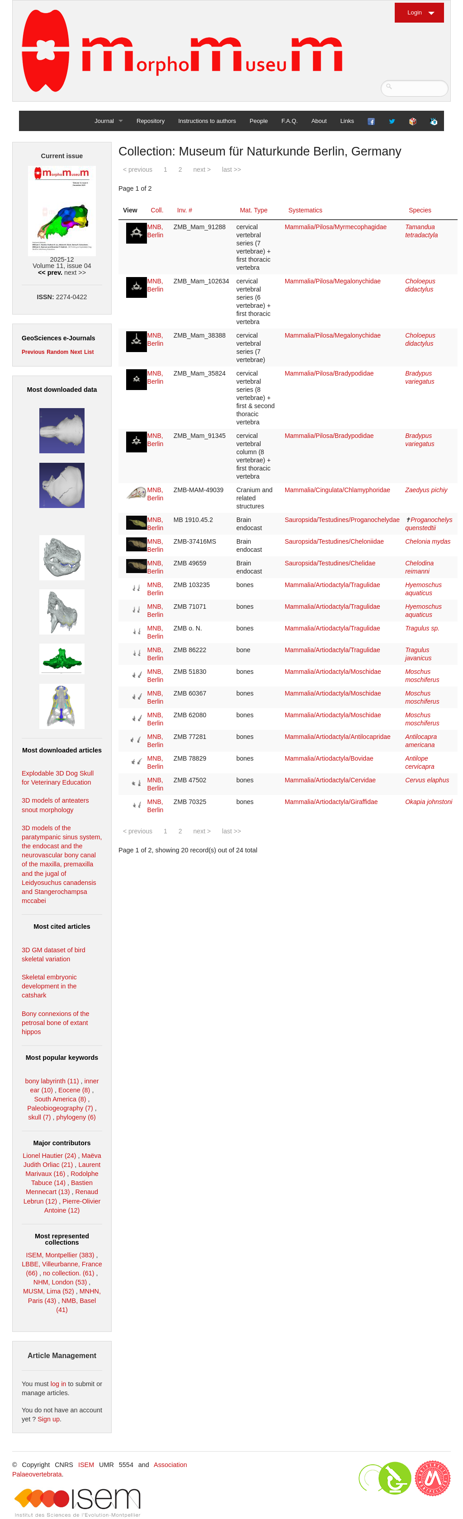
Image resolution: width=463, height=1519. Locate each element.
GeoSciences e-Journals (58, 338)
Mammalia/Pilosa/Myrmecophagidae (336, 226)
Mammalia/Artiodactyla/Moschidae (333, 671)
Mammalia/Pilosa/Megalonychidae (333, 281)
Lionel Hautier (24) (49, 1155)
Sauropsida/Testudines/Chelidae (330, 563)
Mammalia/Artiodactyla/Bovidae (329, 758)
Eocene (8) (74, 1090)
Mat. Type (254, 210)
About (319, 121)
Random (57, 352)
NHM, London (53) (60, 1282)
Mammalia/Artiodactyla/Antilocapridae (338, 736)
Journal (104, 121)
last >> (231, 169)
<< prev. (50, 272)
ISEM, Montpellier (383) (60, 1255)
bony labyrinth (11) (52, 1081)
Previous (33, 352)
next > (202, 169)
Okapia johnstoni (428, 801)
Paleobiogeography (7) (60, 1108)
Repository (151, 121)
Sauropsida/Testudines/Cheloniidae (334, 541)
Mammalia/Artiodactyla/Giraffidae (331, 801)
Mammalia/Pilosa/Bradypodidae (329, 373)
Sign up (49, 1419)
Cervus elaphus (427, 780)
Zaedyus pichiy (426, 490)
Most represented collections (62, 1239)
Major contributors (61, 1143)
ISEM (86, 1464)
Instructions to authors (207, 121)
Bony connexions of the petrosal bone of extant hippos (56, 1022)
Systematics (305, 210)
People (259, 121)
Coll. (157, 210)
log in (58, 1383)
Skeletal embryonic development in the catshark (49, 986)
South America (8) (60, 1099)
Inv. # (184, 210)
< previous (137, 169)
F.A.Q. (290, 121)
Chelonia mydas (427, 541)
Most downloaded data (62, 389)
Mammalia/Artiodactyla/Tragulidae (332, 584)
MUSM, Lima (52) (48, 1291)
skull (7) (39, 1117)
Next (76, 352)
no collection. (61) (68, 1273)
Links (347, 121)
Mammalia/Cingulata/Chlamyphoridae (337, 490)
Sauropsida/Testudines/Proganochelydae (342, 519)
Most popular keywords (62, 1057)
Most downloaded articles (62, 750)
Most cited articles (61, 926)
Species (420, 210)
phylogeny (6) (76, 1117)
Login (414, 12)
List (89, 352)
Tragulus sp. (422, 628)
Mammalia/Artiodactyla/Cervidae (330, 780)
